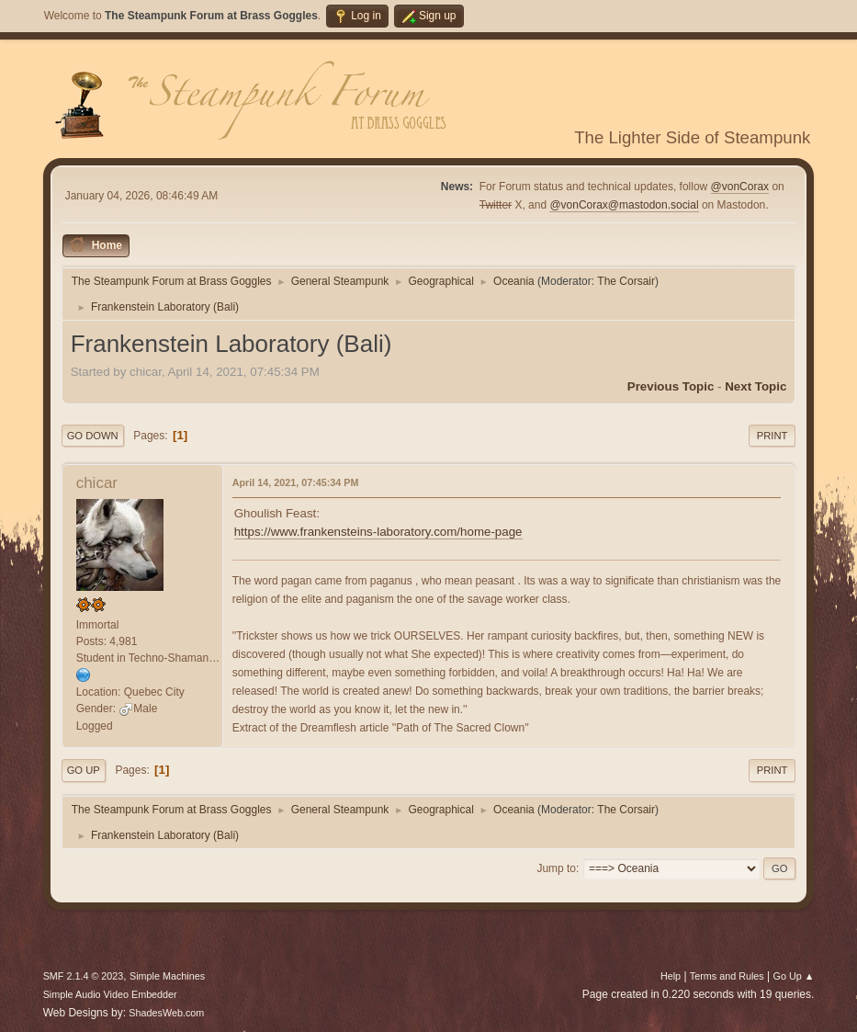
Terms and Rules (727, 975)
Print (772, 435)
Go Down (92, 435)
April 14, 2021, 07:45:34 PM (295, 482)
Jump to (556, 868)
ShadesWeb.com (166, 1012)
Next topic (755, 386)
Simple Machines (167, 975)
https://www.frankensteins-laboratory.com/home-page (378, 532)
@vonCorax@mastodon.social (623, 204)
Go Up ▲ (794, 975)
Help (670, 975)
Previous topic (671, 386)
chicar (97, 483)
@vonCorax (740, 186)
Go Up (83, 770)
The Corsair (626, 281)
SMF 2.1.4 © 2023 (83, 975)
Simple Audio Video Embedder (110, 994)
